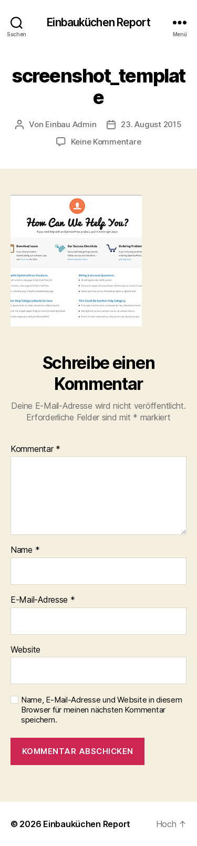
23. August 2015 (151, 124)
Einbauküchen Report (98, 22)
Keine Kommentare (106, 142)
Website (25, 650)
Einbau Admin (70, 124)
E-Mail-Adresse (43, 600)
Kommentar (35, 449)
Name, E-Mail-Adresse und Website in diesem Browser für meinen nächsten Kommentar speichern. (101, 710)
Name (25, 550)
